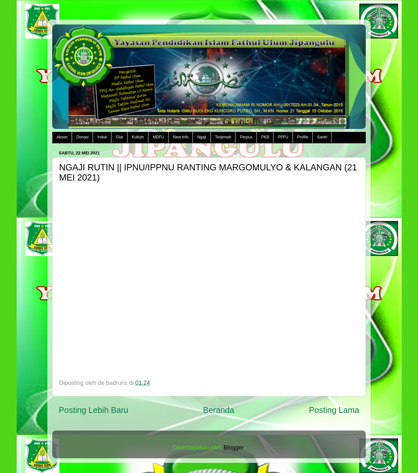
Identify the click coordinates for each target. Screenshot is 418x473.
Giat (119, 137)
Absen (62, 137)
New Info (180, 137)
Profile (302, 137)
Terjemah (223, 137)
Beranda (218, 410)
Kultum (138, 137)
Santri (322, 137)
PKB (265, 137)
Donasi (82, 137)
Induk (102, 137)
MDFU (158, 137)
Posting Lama (334, 410)
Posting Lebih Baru (93, 410)
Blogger (234, 447)
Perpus (246, 137)
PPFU (283, 137)
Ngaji (201, 137)
